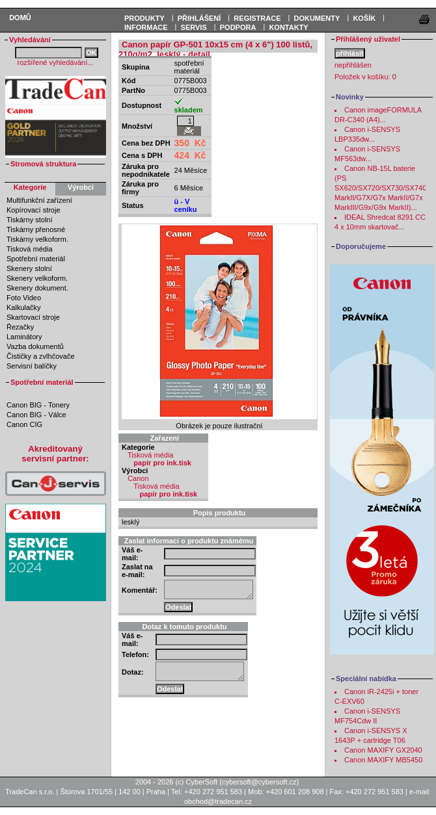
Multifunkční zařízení (39, 200)
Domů (20, 17)
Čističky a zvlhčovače (41, 356)
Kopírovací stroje (34, 210)
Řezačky (20, 327)
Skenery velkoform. (37, 278)
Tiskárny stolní (30, 220)
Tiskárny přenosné (36, 229)
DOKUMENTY (316, 18)
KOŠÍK (364, 18)
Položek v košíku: (365, 77)
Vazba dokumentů (35, 346)
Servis (194, 27)
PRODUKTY (144, 18)
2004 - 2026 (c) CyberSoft (176, 782)
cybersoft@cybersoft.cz (259, 782)
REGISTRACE (257, 18)
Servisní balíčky (32, 366)
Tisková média (30, 249)
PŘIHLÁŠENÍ (199, 18)
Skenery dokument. (37, 288)
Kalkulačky (24, 307)
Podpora (238, 27)
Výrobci (81, 187)
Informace (146, 27)
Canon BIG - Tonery (38, 405)
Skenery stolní (29, 268)
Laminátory (24, 337)
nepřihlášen (353, 65)
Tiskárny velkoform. (37, 239)
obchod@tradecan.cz (218, 801)
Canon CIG (24, 424)
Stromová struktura (43, 164)
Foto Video (24, 298)
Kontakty (288, 27)
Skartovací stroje (33, 317)
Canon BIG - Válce (36, 415)
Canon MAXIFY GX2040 (383, 750)
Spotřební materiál (36, 259)
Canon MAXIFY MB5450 (383, 760)
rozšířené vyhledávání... (56, 62)
